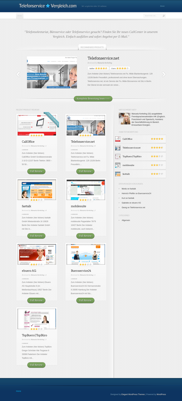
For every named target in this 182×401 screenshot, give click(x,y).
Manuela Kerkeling (104, 63)
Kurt (123, 198)
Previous (18, 74)
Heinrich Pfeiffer (128, 193)
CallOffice (28, 141)
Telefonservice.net (103, 58)
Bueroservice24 (81, 270)
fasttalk (26, 206)
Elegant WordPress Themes (133, 394)
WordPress (161, 394)
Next (164, 74)
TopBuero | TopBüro (34, 335)
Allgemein (126, 220)
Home (162, 6)
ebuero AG (29, 270)
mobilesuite (78, 206)
